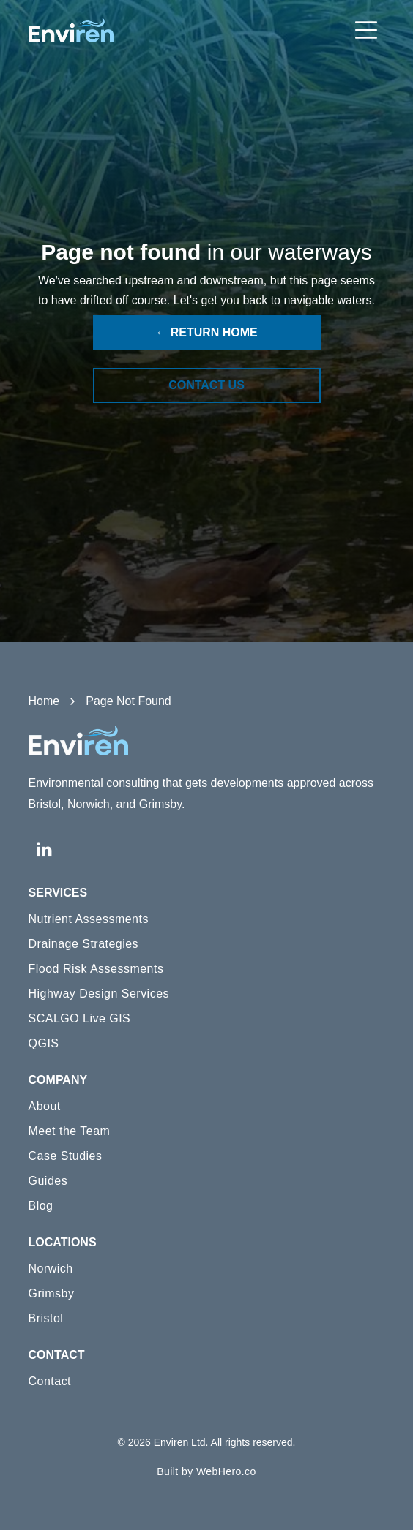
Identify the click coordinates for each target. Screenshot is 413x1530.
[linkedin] (45, 851)
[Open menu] (366, 30)
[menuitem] (207, 919)
